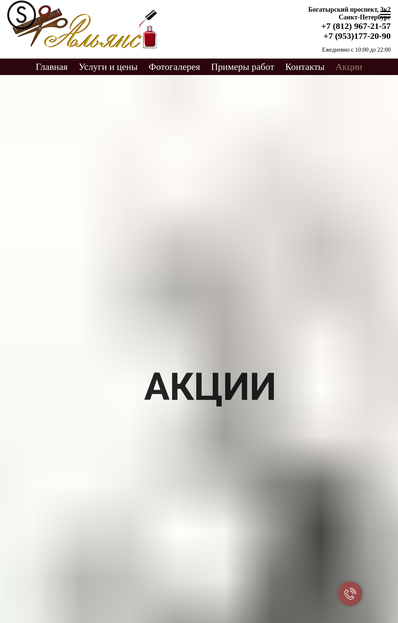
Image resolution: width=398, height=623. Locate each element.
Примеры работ (242, 66)
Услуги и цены (108, 66)
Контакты (304, 66)
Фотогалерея (174, 66)
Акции (348, 66)
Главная (51, 66)
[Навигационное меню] (385, 14)
